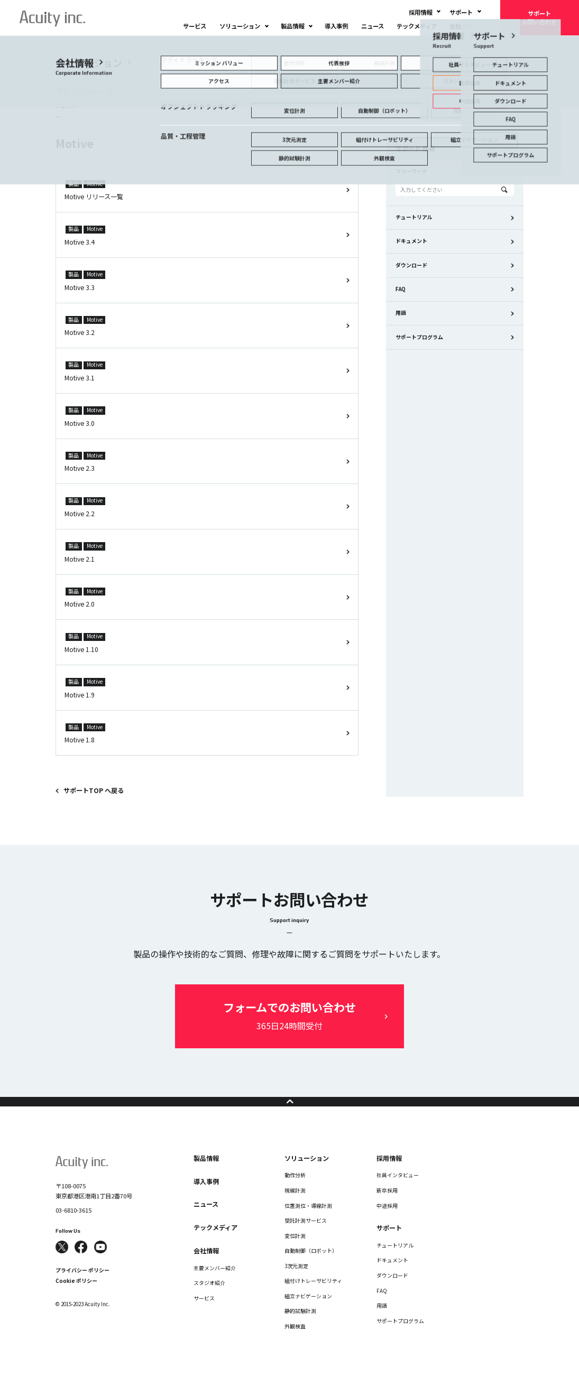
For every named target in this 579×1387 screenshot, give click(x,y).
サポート (461, 12)
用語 (401, 313)
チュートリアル (414, 217)
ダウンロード (411, 265)
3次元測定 (296, 1282)
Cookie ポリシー (76, 1297)
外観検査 (295, 1342)
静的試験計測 (300, 1327)
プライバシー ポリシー (82, 1286)
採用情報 (420, 12)
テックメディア (417, 26)
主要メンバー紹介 (215, 1284)
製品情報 (292, 26)
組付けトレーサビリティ (313, 1297)
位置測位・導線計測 (308, 1221)
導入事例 (336, 26)
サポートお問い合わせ (539, 17)
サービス (194, 26)
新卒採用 (387, 1206)
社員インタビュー (397, 1191)
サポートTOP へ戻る (93, 790)
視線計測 (295, 1206)
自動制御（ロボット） (310, 1267)
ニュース (372, 26)
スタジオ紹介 (209, 1298)
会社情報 (461, 26)
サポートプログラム (419, 337)
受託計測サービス (305, 1236)
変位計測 (295, 1251)
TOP (25, 44)
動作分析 (295, 1191)
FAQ (401, 289)
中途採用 (387, 1221)
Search (504, 190)
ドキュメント (411, 241)
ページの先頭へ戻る (289, 1109)
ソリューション (239, 26)
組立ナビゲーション (308, 1312)
